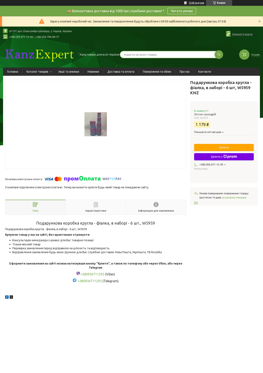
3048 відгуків (196, 2)
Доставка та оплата (120, 71)
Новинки (93, 71)
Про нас (185, 71)
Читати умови (182, 11)
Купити (224, 147)
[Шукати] (219, 54)
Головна (12, 71)
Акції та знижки (68, 71)
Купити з (224, 157)
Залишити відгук (242, 34)
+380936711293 (90, 281)
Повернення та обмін (157, 71)
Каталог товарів (37, 71)
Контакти (204, 71)
